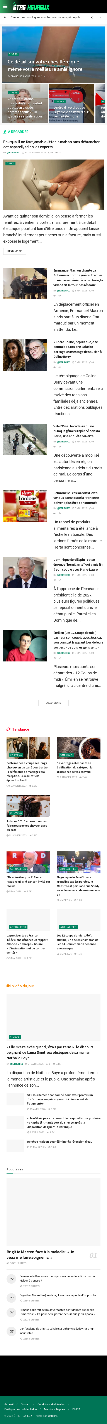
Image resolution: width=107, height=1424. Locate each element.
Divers (13, 54)
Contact (25, 1404)
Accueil (9, 1404)
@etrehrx (13, 152)
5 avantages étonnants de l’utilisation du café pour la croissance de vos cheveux (75, 767)
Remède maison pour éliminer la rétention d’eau (59, 1141)
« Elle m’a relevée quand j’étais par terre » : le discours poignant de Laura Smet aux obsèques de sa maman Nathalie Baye (50, 1052)
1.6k (57, 295)
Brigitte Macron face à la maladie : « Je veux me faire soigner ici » (40, 1254)
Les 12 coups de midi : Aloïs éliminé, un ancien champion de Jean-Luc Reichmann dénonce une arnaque (77, 941)
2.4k (83, 777)
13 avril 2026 (36, 1109)
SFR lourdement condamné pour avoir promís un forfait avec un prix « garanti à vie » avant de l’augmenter (60, 1099)
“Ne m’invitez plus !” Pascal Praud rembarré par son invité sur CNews (28, 881)
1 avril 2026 (35, 1132)
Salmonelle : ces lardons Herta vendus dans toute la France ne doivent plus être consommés (76, 498)
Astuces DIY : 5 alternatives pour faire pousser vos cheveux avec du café (28, 825)
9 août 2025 (28, 76)
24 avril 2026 (34, 1064)
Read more (14, 251)
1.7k (78, 954)
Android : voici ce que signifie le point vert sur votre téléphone (71, 111)
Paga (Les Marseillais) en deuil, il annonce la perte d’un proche (58, 1295)
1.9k (33, 835)
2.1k (41, 76)
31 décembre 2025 (34, 152)
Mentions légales (54, 1409)
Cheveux (16, 755)
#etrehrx (52, 1415)
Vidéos (15, 1036)
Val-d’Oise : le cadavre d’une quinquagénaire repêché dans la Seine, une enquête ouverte (76, 431)
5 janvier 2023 (17, 785)
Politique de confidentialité (20, 1409)
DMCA (76, 1409)
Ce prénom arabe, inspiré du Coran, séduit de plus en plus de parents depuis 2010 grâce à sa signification (25, 107)
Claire (14, 76)
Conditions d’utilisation (51, 1404)
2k (58, 152)
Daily (10, 163)
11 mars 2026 (36, 1147)
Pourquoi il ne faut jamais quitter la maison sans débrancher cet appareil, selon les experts (51, 144)
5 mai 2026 (79, 290)
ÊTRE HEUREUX (23, 1415)
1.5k (57, 446)
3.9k (33, 785)
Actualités (18, 869)
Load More (53, 702)
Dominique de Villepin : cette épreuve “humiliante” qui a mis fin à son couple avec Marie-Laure (78, 564)
